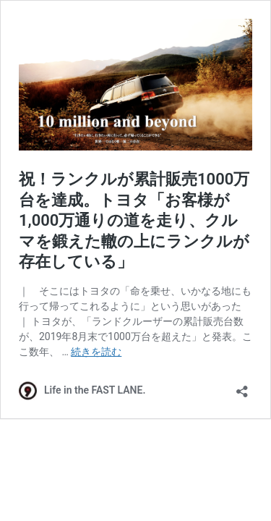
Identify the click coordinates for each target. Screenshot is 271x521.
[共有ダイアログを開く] (242, 387)
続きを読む (96, 351)
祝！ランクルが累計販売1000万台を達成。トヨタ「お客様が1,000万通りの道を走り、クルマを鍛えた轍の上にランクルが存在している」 (134, 220)
